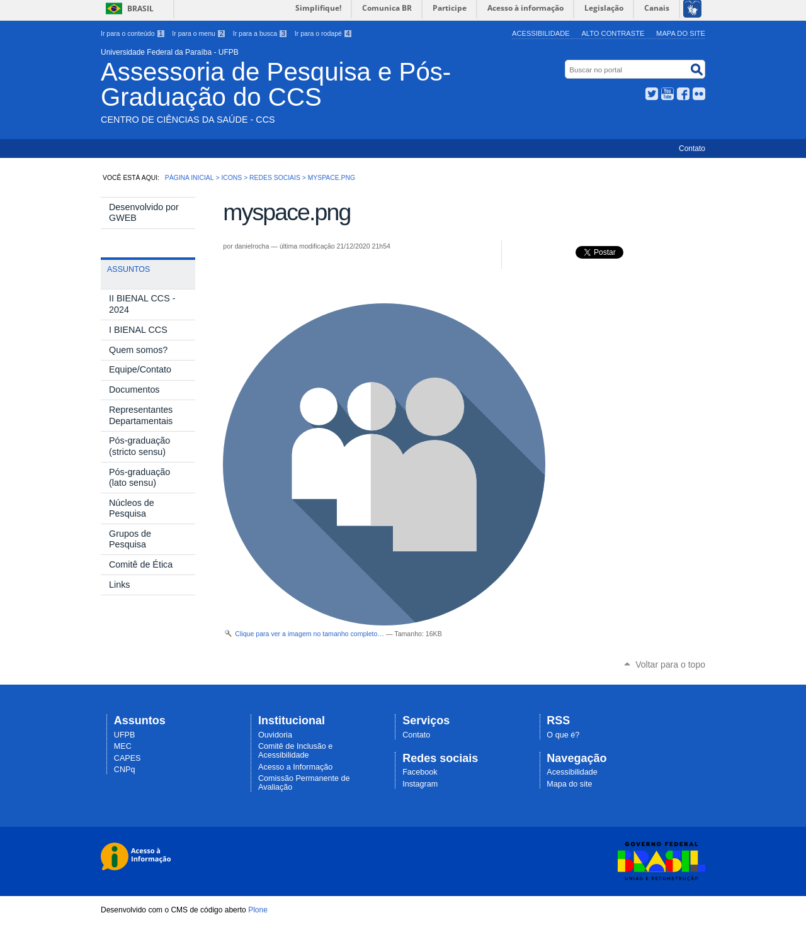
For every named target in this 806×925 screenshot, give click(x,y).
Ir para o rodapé (324, 33)
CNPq (124, 769)
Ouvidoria (275, 735)
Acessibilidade (541, 33)
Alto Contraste (612, 33)
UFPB (124, 735)
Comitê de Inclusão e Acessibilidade (295, 751)
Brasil (140, 8)
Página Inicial (189, 177)
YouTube (667, 93)
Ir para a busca (260, 33)
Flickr (699, 93)
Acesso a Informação (295, 767)
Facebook (683, 93)
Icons (231, 177)
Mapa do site (680, 33)
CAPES (127, 758)
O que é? (563, 735)
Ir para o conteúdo (133, 33)
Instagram (420, 784)
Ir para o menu (198, 33)
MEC (123, 746)
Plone (258, 909)
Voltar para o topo (670, 664)
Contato (692, 148)
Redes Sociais (274, 177)
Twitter (651, 93)
